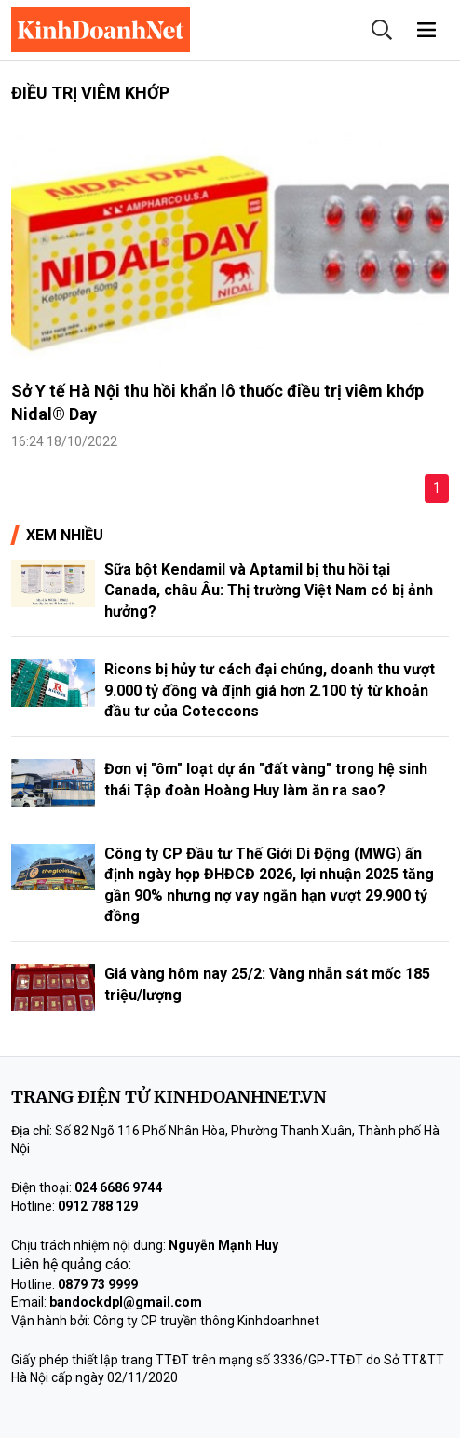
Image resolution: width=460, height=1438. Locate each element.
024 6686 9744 (118, 1187)
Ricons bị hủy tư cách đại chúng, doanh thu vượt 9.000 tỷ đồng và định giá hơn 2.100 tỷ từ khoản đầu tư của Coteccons (269, 690)
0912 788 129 (98, 1206)
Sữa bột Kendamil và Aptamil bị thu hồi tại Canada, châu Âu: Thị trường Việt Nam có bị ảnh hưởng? (268, 590)
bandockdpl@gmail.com (125, 1302)
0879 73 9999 (98, 1284)
